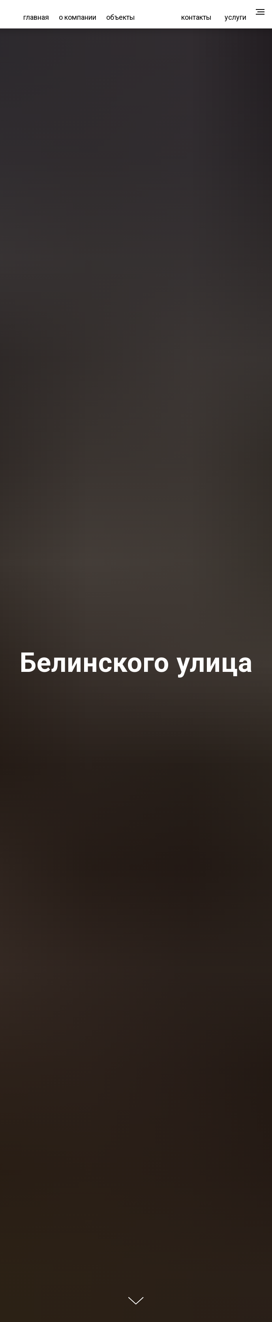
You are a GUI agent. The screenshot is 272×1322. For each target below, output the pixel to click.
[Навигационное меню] (260, 12)
